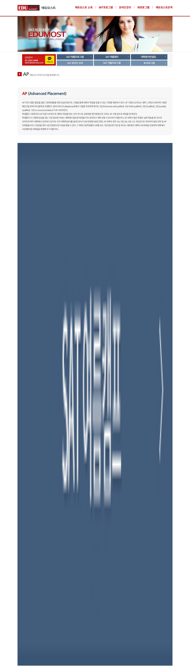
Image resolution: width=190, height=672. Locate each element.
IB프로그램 (143, 7)
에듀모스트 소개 (84, 7)
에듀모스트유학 (164, 7)
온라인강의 (125, 7)
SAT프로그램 (106, 7)
